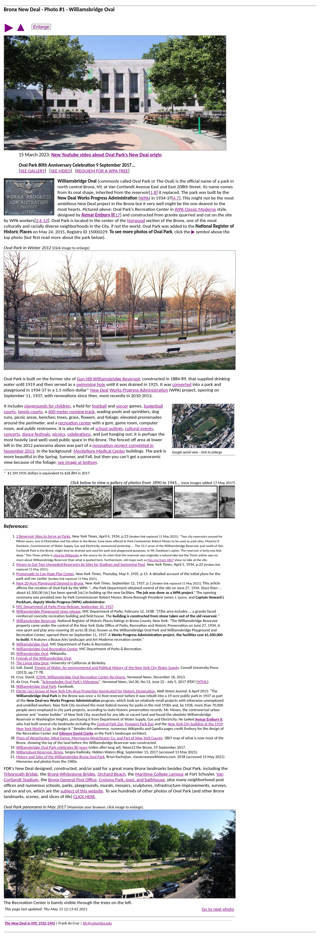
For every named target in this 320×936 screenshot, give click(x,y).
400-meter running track (71, 411)
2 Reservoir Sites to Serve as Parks (43, 536)
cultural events (139, 428)
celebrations (79, 434)
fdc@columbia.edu (97, 923)
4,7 (176, 198)
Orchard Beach (112, 774)
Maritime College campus (159, 774)
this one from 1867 (160, 560)
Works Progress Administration (138, 390)
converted (181, 384)
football (99, 406)
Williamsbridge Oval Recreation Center (47, 648)
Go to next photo (218, 909)
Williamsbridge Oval (32, 644)
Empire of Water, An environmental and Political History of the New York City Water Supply (107, 667)
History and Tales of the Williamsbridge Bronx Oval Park (60, 756)
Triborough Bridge (21, 774)
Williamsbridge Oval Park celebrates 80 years (52, 747)
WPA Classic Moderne (195, 209)
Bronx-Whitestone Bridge (71, 774)
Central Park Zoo (110, 723)
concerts (12, 434)
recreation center (74, 423)
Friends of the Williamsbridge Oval (43, 658)
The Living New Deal (32, 662)
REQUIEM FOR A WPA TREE (102, 171)
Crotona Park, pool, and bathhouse (132, 779)
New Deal (99, 390)
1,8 (153, 192)
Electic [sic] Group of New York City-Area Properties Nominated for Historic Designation (85, 691)
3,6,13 (42, 220)
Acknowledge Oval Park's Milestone (70, 681)
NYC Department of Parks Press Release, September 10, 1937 (64, 606)
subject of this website (81, 791)
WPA (144, 198)
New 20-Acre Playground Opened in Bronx (49, 583)
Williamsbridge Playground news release (48, 611)
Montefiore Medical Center (99, 451)
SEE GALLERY (32, 171)
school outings (109, 428)
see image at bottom (77, 462)
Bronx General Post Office (72, 779)
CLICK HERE (84, 796)
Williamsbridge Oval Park (36, 686)
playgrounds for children (47, 406)
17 (117, 215)
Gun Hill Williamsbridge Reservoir (108, 379)
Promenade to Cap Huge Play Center (45, 573)
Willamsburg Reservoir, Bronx (39, 752)
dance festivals (36, 434)
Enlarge (41, 26)
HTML (202, 681)
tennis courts (30, 411)
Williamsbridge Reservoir (36, 620)
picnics (58, 434)
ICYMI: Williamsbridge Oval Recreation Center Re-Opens (80, 677)
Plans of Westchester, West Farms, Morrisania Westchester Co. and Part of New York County (89, 738)
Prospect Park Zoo (139, 723)
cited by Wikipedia (66, 555)
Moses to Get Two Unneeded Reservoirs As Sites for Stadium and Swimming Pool (80, 564)
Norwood (136, 220)
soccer (122, 406)
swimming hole (90, 384)
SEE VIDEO (60, 171)
